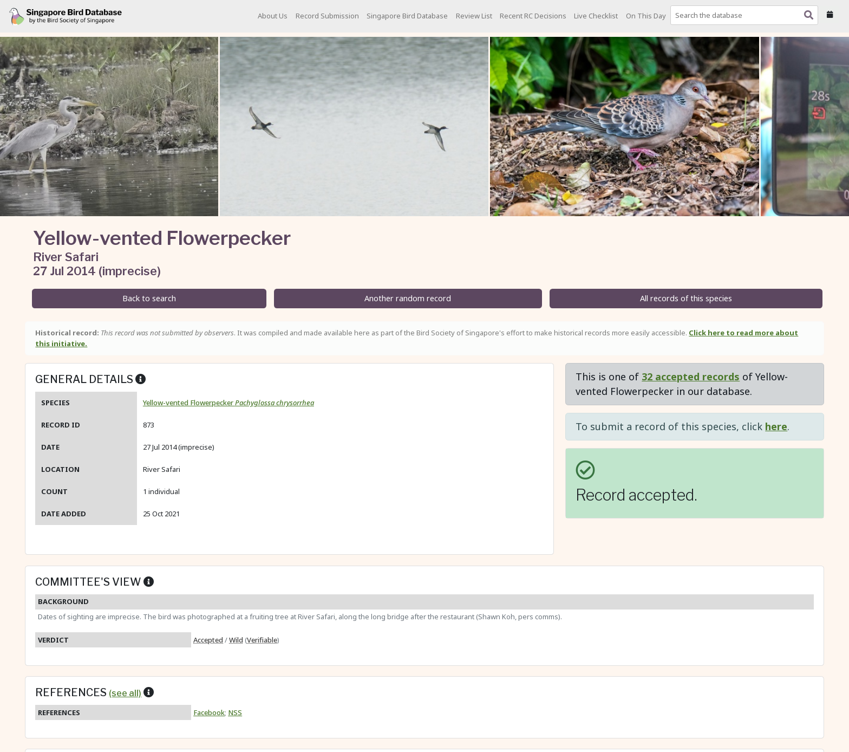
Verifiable (262, 640)
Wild (236, 640)
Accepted (208, 640)
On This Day (646, 16)
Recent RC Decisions (533, 16)
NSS (235, 712)
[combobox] (746, 15)
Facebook (209, 712)
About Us (273, 16)
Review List (474, 16)
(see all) (125, 693)
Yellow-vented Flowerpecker (228, 402)
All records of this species (686, 298)
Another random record (407, 298)
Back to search (149, 298)
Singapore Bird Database (407, 16)
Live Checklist (596, 16)
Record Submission (327, 16)
